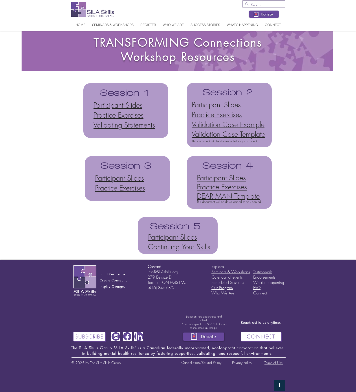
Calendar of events (227, 277)
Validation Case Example (228, 124)
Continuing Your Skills (179, 246)
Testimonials (262, 271)
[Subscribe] (89, 336)
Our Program (222, 287)
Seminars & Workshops (230, 271)
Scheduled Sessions (227, 282)
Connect (260, 293)
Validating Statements (124, 125)
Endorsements (264, 277)
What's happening (268, 282)
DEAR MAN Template (228, 196)
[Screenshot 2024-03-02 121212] (127, 336)
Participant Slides (118, 105)
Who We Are (222, 293)
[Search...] (263, 5)
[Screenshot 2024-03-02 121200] (115, 336)
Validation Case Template (228, 134)
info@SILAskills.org (163, 271)
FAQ (257, 287)
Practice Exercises (118, 115)
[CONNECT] (261, 336)
